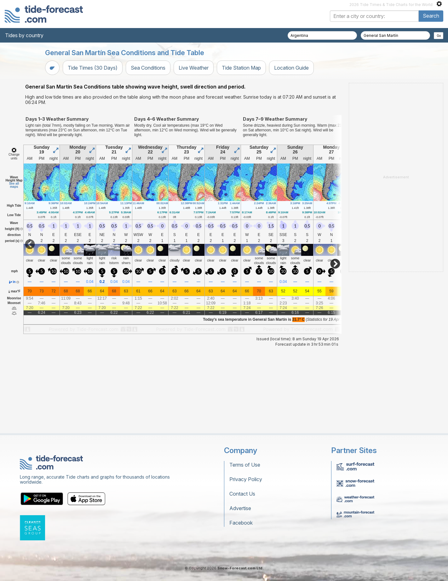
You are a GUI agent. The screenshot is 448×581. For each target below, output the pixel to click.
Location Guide (291, 68)
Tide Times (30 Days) (93, 68)
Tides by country (24, 35)
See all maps (14, 264)
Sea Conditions (148, 68)
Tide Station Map (241, 68)
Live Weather (194, 68)
